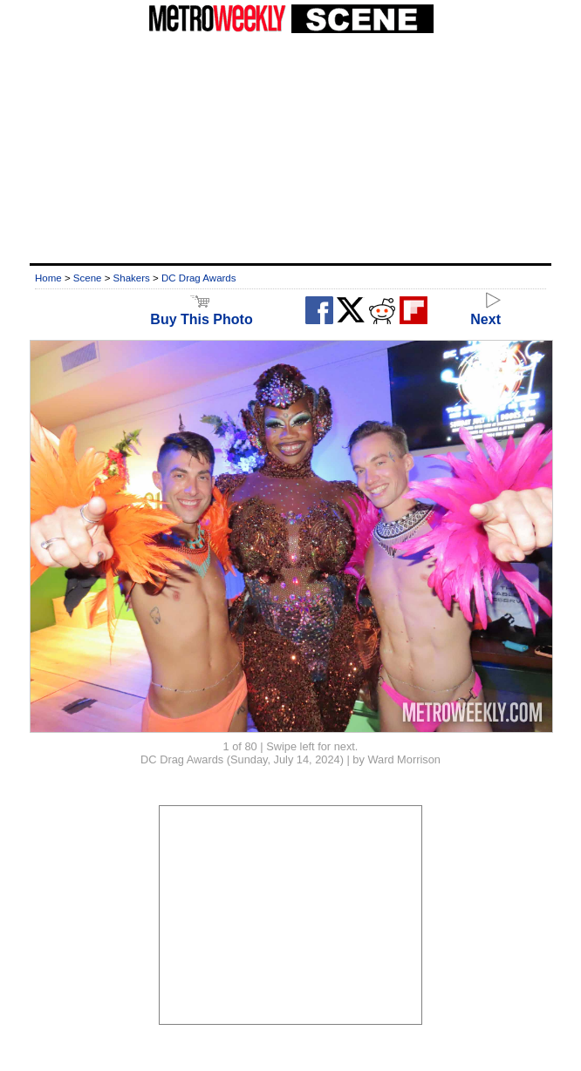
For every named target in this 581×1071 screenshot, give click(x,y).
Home (48, 278)
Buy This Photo (201, 311)
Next (485, 311)
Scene (87, 278)
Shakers (131, 278)
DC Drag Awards (198, 278)
